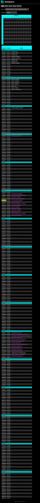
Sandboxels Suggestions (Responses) (19, 334)
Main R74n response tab (16, 337)
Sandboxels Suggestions (16, 193)
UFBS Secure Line (15, 212)
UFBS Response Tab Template (18, 354)
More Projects (17, 501)
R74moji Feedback (15, 202)
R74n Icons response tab (17, 351)
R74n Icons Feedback (16, 210)
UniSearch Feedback (16, 205)
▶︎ (30, 15)
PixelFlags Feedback (16, 208)
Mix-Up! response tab (16, 347)
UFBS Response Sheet (16, 332)
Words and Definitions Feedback (18, 203)
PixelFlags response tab (16, 349)
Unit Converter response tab (17, 341)
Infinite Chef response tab (17, 356)
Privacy (24, 501)
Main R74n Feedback (16, 197)
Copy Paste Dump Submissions (18, 195)
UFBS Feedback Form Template (18, 213)
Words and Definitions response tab (19, 344)
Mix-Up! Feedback (15, 207)
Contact (21, 501)
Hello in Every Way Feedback (18, 198)
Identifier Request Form (16, 135)
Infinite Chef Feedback (16, 215)
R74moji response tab (16, 342)
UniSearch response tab (16, 346)
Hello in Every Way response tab (18, 339)
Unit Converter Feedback (17, 200)
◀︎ (2, 15)
